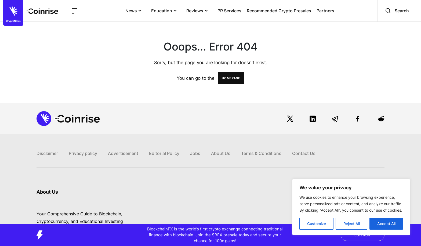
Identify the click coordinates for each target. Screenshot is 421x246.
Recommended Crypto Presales (279, 10)
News (133, 10)
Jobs (195, 153)
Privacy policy (83, 153)
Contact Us (303, 153)
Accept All (386, 223)
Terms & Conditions (261, 153)
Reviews (197, 10)
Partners (325, 10)
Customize (316, 223)
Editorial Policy (164, 153)
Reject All (351, 223)
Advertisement (123, 153)
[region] (351, 207)
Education (164, 10)
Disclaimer (47, 153)
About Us (220, 153)
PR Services (229, 10)
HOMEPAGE (231, 78)
